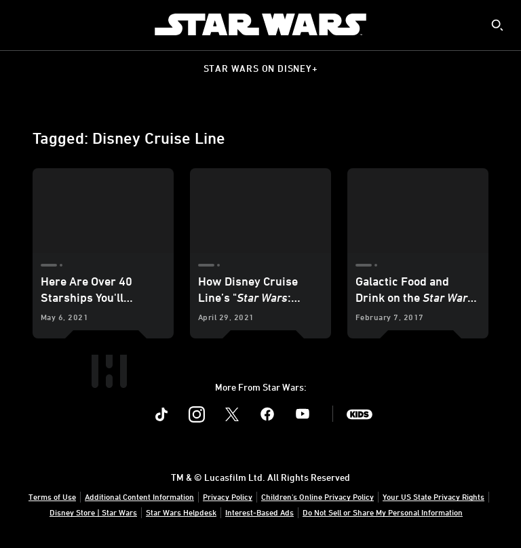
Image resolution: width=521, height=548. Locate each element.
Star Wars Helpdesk (181, 512)
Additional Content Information (139, 496)
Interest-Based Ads (259, 512)
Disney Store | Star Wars (93, 512)
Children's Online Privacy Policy (317, 496)
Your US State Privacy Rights (433, 496)
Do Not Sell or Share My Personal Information (383, 512)
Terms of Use (52, 496)
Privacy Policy (227, 496)
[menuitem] (21, 24)
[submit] (497, 25)
